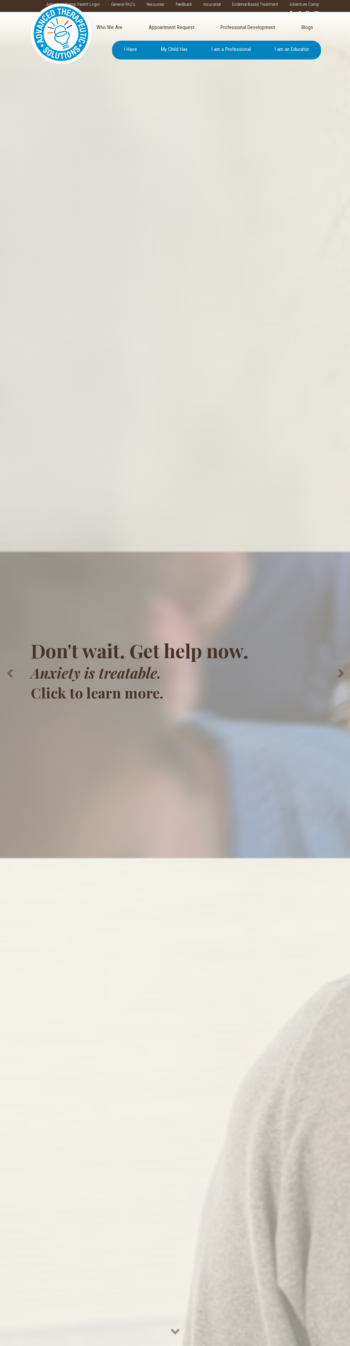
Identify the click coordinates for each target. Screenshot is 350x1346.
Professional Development (247, 27)
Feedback (184, 4)
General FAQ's (123, 4)
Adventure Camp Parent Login (73, 4)
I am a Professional (231, 49)
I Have (130, 49)
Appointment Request (171, 27)
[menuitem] (109, 28)
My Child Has (174, 49)
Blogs (307, 27)
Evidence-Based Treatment (255, 4)
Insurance (212, 4)
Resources (155, 4)
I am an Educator (292, 49)
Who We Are (109, 27)
